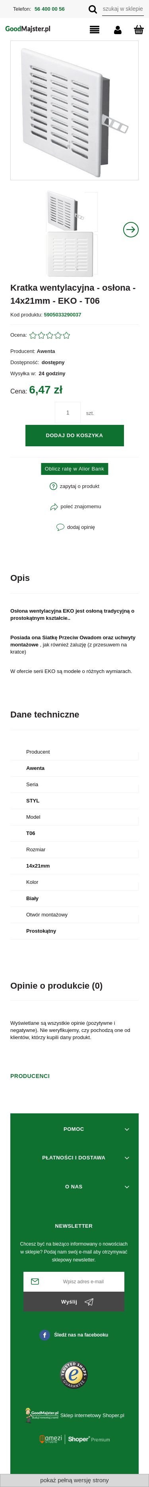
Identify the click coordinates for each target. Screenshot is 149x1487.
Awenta (46, 351)
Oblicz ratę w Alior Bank (74, 469)
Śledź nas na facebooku (73, 1335)
